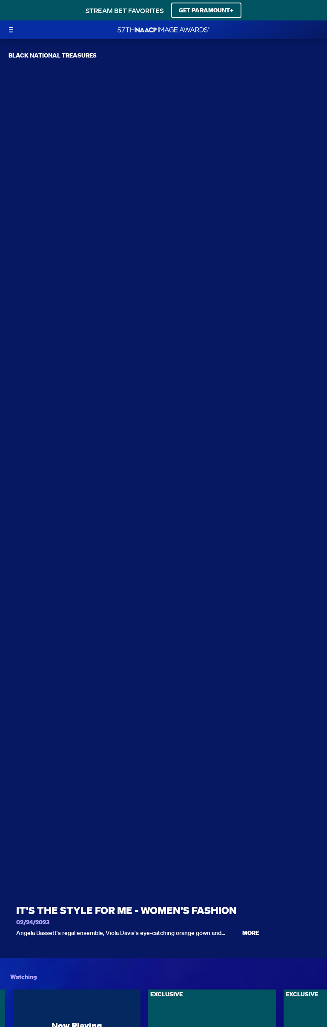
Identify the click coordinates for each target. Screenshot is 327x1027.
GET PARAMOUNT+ (206, 10)
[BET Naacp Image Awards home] (163, 30)
